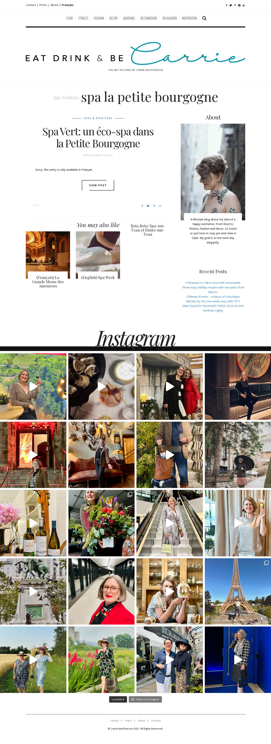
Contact (114, 720)
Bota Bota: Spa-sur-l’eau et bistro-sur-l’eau (148, 230)
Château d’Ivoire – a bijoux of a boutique (213, 296)
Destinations (148, 18)
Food (70, 18)
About (54, 5)
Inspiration (189, 18)
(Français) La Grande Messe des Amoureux (48, 281)
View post (98, 185)
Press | (44, 5)
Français (156, 720)
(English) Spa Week (98, 277)
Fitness (83, 18)
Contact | (32, 5)
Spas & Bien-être (98, 118)
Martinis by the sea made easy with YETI (213, 301)
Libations (129, 18)
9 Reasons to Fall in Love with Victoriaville (213, 283)
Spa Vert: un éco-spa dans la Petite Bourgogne (98, 137)
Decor (113, 18)
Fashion (99, 18)
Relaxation (170, 18)
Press (128, 720)
